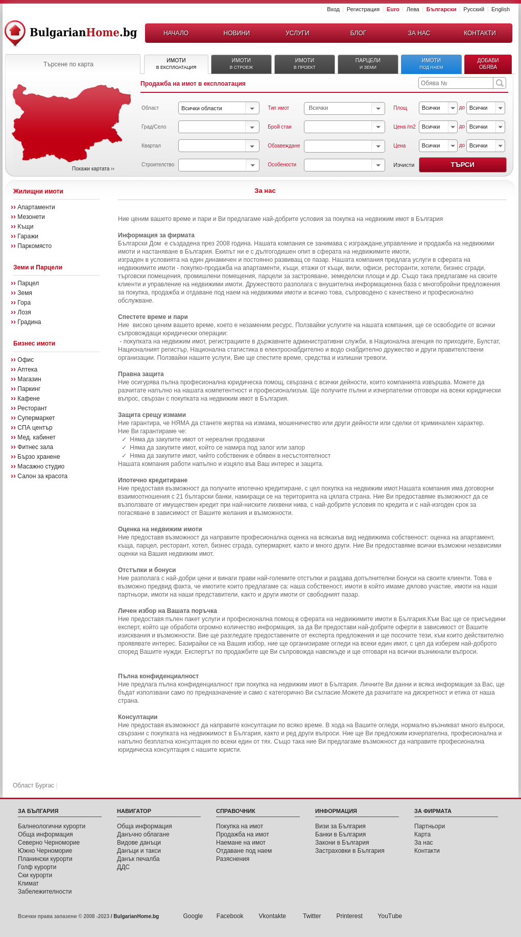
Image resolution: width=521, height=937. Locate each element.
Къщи (25, 226)
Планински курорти (45, 858)
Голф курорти (37, 867)
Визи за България (340, 826)
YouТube (390, 916)
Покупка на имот (239, 826)
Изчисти (403, 165)
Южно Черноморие (45, 850)
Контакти (427, 850)
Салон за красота (42, 476)
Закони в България (342, 842)
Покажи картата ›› (93, 168)
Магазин (29, 379)
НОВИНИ (237, 33)
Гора (24, 302)
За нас (423, 842)
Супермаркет (36, 418)
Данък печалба (138, 858)
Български (442, 9)
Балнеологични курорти (51, 826)
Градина (29, 322)
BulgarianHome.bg (136, 916)
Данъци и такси (139, 850)
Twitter (312, 916)
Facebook (230, 916)
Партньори (429, 826)
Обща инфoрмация (144, 826)
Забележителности (45, 891)
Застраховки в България (350, 850)
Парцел (28, 283)
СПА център (34, 427)
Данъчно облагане (143, 834)
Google (193, 916)
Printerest (349, 916)
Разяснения (232, 858)
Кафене (28, 398)
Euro (393, 9)
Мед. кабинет (36, 437)
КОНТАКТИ (480, 33)
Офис (25, 359)
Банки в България (340, 834)
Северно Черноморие (49, 842)
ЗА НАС (419, 33)
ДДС (123, 867)
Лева (413, 9)
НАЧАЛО (175, 33)
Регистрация (363, 9)
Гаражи (27, 236)
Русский (473, 9)
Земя (24, 293)
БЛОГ (358, 33)
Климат (28, 883)
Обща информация (45, 834)
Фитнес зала (35, 447)
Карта (422, 834)
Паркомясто (34, 246)
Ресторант (32, 408)
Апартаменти (36, 207)
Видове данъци (139, 842)
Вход (333, 9)
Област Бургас (33, 785)
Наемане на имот (241, 842)
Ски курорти (35, 875)
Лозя (24, 312)
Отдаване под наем (244, 850)
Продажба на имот (242, 834)
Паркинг (28, 388)
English (500, 9)
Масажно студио (40, 466)
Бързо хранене (38, 456)
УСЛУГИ (298, 33)
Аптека (27, 369)
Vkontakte (273, 916)
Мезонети (31, 216)
